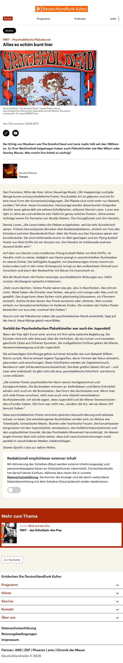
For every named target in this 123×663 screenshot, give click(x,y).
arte (52, 650)
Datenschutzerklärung (22, 477)
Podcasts (80, 18)
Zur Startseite (12, 559)
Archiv (9, 30)
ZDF (28, 650)
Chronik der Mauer (70, 650)
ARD (19, 650)
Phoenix (40, 650)
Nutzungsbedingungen (19, 634)
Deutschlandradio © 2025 (21, 656)
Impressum (10, 640)
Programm (43, 18)
